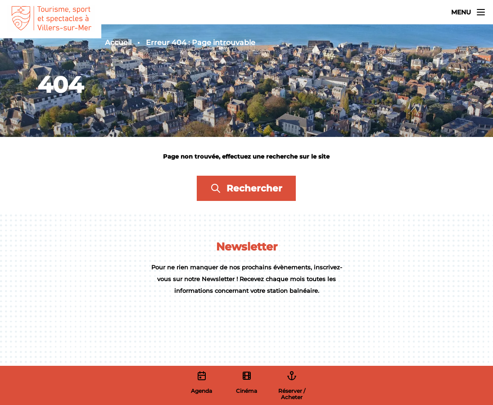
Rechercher (246, 188)
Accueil (118, 42)
